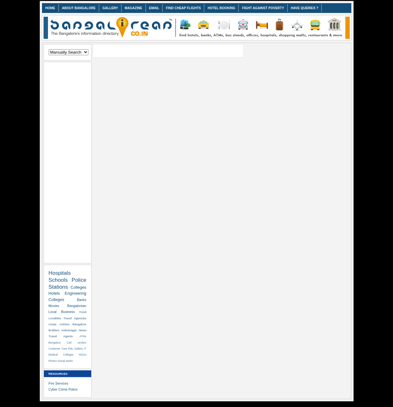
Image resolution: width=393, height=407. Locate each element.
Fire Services (58, 383)
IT (85, 348)
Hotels (54, 293)
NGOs (82, 354)
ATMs (83, 336)
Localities (55, 318)
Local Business (62, 312)
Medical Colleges (61, 354)
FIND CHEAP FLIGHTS (183, 8)
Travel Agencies (74, 318)
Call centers (76, 342)
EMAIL (154, 8)
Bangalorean (76, 306)
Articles (64, 324)
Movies (54, 306)
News (82, 330)
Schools (58, 280)
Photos (53, 361)
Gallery (78, 348)
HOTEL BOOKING (221, 8)
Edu (70, 348)
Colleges (78, 287)
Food (83, 312)
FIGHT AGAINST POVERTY (263, 8)
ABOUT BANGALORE (79, 8)
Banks (81, 300)
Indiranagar (69, 330)
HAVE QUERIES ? (304, 8)
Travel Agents (61, 336)
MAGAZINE (133, 8)
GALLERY (110, 8)
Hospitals (60, 273)
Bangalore (79, 324)
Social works (65, 361)
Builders (54, 330)
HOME (50, 8)
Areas (53, 324)
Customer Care (58, 348)
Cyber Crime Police (63, 389)
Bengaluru (55, 342)
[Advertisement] (67, 161)
